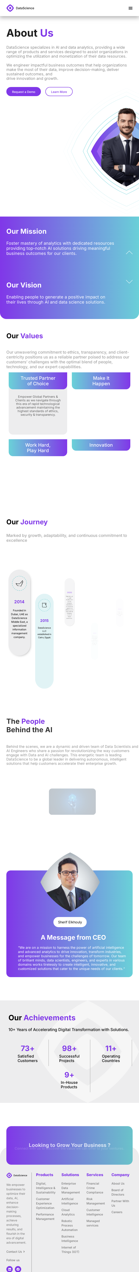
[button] (70, 922)
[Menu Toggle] (130, 8)
